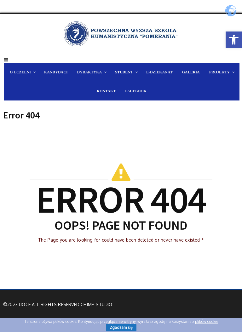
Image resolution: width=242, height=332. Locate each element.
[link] (234, 39)
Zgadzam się (121, 327)
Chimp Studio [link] (96, 304)
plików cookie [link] (206, 321)
